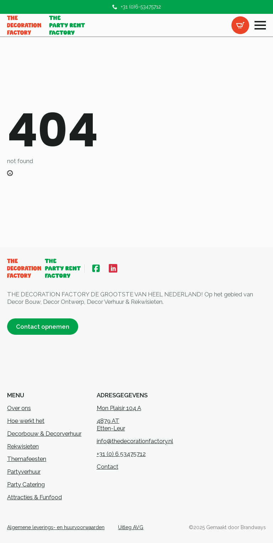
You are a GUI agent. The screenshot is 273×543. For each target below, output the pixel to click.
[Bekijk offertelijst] (240, 25)
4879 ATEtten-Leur (111, 424)
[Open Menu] (260, 25)
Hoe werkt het (25, 420)
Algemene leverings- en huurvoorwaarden (56, 527)
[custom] (96, 268)
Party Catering (26, 484)
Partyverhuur (24, 471)
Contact (107, 466)
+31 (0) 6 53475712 (121, 453)
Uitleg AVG (130, 527)
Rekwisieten (23, 446)
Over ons (19, 408)
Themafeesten (26, 458)
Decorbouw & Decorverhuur (44, 433)
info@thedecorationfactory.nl (135, 441)
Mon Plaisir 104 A (119, 408)
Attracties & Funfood (34, 497)
